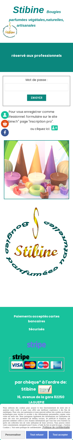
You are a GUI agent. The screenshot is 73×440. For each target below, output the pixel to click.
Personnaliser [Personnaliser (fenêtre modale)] (13, 434)
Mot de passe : (36, 80)
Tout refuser (37, 434)
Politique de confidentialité (56, 427)
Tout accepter (60, 434)
